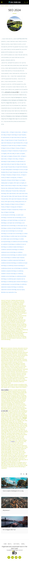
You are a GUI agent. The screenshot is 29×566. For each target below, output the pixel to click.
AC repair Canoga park (13, 172)
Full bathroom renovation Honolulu (13, 368)
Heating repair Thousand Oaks (12, 190)
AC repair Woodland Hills (17, 142)
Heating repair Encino (19, 201)
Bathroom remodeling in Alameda (15, 302)
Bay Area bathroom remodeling (12, 319)
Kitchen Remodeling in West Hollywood (10, 450)
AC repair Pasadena (21, 134)
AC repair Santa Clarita (15, 137)
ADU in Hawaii (11, 387)
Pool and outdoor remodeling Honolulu (13, 375)
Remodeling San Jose (12, 315)
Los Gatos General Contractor (14, 338)
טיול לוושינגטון (17, 46)
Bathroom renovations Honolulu (9, 355)
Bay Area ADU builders (18, 335)
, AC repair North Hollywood (21, 166)
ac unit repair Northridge (11, 220)
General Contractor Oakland (8, 300)
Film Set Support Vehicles (11, 412)
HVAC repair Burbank (11, 193)
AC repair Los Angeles (20, 153)
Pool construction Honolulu (20, 360)
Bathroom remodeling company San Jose (14, 326)
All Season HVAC (5, 132)
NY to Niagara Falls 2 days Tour (10, 102)
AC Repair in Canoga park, (11, 206)
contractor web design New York (9, 434)
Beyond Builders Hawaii (7, 360)
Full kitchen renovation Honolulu (13, 371)
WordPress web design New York (9, 422)
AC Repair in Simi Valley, (16, 185)
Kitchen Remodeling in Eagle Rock (15, 459)
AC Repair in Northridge (11, 134)
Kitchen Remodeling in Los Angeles (13, 462)
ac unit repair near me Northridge (13, 222)
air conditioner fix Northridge (7, 244)
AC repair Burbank (5, 137)
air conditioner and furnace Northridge (19, 241)
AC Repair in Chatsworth (12, 150)
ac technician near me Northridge (13, 217)
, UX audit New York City (19, 430)
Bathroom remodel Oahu (18, 379)
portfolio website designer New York (16, 433)
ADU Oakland (15, 334)
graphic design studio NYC (7, 420)
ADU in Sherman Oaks (20, 441)
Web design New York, (6, 419)
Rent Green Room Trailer (16, 418)
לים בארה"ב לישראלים (10, 92)
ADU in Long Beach (18, 465)
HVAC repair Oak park (17, 196)
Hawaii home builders (21, 387)
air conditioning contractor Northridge (14, 265)
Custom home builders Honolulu (9, 362)
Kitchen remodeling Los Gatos (13, 325)
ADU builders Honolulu (19, 365)
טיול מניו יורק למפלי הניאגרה (16, 44)
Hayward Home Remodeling (19, 408)
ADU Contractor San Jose (19, 404)
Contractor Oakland (6, 306)
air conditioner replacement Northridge (14, 260)
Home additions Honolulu (18, 363)
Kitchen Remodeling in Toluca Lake (9, 452)
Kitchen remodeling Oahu (20, 384)
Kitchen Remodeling (17, 370)
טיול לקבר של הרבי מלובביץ (20, 62)
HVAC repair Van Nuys (9, 201)
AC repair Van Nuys (11, 145)
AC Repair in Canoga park (10, 177)
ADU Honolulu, (10, 359)
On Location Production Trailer (13, 413)
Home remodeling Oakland (8, 331)
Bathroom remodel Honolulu (19, 353)
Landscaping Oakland (19, 311)
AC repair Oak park (9, 140)
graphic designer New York (13, 436)
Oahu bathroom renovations (11, 381)
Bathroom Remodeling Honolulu (14, 352)
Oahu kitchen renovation (7, 385)
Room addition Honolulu (7, 365)
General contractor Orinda (7, 307)
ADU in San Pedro (18, 455)
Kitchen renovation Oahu (7, 384)
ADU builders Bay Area (11, 314)
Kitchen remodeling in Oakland (8, 392)
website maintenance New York (11, 429)
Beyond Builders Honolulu (20, 359)
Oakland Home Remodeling (12, 401)
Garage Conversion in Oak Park (14, 464)
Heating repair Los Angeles (7, 182)
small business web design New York (10, 425)
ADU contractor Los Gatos (7, 409)
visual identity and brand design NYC (12, 436)
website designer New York (19, 419)
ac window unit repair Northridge (13, 228)
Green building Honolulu (17, 367)
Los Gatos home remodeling (13, 328)
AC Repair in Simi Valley (12, 158)
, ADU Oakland (15, 402)
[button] (1, 2)
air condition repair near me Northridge (17, 236)
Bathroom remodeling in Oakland (14, 304)
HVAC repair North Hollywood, (15, 198)
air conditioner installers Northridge (14, 246)
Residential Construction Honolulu (14, 349)
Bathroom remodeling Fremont (11, 321)
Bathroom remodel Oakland (19, 306)
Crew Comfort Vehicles (14, 415)
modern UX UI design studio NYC (9, 440)
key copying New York (11, 292)
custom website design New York (16, 438)
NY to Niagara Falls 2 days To (13, 118)
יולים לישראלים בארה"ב (16, 94)
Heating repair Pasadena (13, 188)
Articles (6, 5)
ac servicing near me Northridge (8, 214)
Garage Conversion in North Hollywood (16, 445)
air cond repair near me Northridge (14, 233)
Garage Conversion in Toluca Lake (16, 451)
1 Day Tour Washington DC (16, 97)
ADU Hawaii (4, 387)
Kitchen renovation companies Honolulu (11, 374)
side (18, 289)
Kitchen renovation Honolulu (13, 356)
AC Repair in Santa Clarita (15, 132)
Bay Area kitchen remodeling (15, 332)
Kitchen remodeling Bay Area (14, 397)
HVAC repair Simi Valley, (6, 196)
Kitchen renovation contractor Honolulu (16, 373)
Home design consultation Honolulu (15, 377)
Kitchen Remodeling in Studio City (12, 454)
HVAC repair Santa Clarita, (22, 193)
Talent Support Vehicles (17, 416)
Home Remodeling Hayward (14, 309)
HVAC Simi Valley (11, 153)
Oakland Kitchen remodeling (8, 313)
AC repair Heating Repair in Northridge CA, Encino (12, 169)
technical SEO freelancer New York (16, 426)
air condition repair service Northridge (9, 239)
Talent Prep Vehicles (13, 411)
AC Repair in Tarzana (14, 148)
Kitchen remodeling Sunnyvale (8, 324)
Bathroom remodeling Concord (9, 336)
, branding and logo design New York (17, 423)
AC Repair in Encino (5, 148)
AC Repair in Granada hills (12, 209)
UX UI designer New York (21, 420)
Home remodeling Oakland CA (20, 329)
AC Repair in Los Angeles (19, 180)
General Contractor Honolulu (10, 348)
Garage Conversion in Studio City (12, 454)
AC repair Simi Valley (14, 164)
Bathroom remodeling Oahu (8, 380)
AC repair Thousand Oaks (19, 140)
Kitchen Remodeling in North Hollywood (11, 447)
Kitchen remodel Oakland (7, 311)
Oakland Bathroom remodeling (9, 303)
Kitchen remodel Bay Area (17, 322)
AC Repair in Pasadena (21, 145)
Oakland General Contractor (19, 310)
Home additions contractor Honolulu (10, 366)
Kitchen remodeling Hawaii (20, 385)
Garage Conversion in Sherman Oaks (10, 443)
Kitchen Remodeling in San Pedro (14, 457)
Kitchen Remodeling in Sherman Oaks (12, 443)
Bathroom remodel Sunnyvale (8, 395)
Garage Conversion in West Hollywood (16, 448)
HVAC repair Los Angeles (6, 156)
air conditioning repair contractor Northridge (16, 281)
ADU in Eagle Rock (9, 458)
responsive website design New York (13, 429)
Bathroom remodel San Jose (14, 406)
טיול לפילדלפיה (11, 46)
